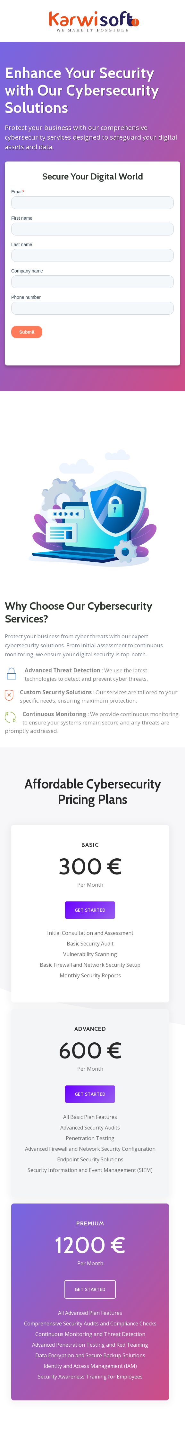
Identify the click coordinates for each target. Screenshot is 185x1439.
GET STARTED (90, 910)
